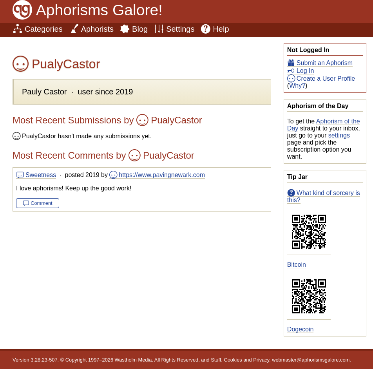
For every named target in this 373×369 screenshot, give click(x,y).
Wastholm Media (133, 360)
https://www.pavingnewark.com (162, 175)
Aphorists (97, 29)
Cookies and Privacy (246, 360)
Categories (44, 29)
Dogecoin (300, 329)
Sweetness (40, 175)
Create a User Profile (326, 78)
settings (339, 135)
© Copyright (73, 360)
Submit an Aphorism (325, 63)
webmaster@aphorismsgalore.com (310, 360)
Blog (140, 29)
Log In (305, 70)
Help (221, 29)
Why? (297, 85)
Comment (41, 203)
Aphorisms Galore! (99, 10)
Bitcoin (296, 264)
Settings (180, 29)
